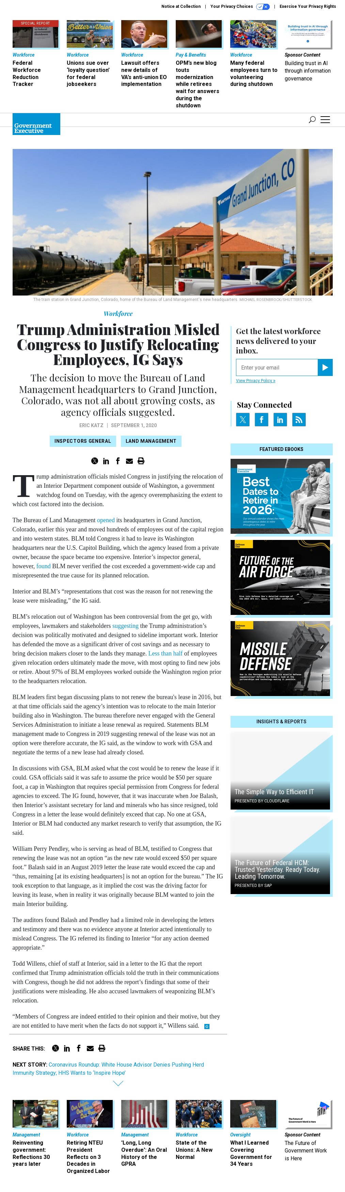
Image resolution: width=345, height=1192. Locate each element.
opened (106, 520)
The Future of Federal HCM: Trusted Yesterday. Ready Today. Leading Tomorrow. (277, 869)
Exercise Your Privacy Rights (308, 6)
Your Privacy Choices (240, 7)
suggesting (125, 625)
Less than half (165, 653)
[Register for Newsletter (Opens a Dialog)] (325, 367)
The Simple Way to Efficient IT (274, 792)
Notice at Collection (181, 6)
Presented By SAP (253, 885)
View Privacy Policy (256, 380)
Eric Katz (91, 425)
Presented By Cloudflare (262, 801)
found (43, 566)
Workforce (118, 314)
